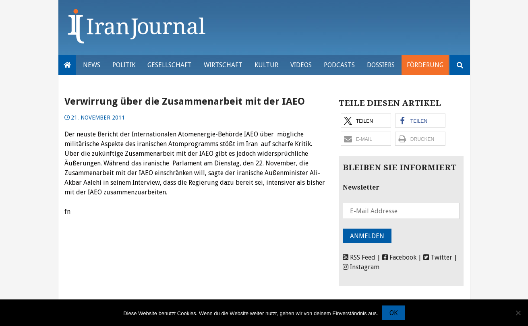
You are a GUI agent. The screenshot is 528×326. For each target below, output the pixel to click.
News (91, 65)
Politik (123, 65)
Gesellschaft (169, 65)
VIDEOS (301, 65)
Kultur (266, 65)
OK (393, 313)
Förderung (425, 65)
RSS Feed (359, 257)
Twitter (437, 257)
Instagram (361, 267)
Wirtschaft (223, 65)
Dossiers (381, 65)
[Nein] (518, 313)
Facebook (399, 257)
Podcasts (339, 65)
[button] (366, 120)
